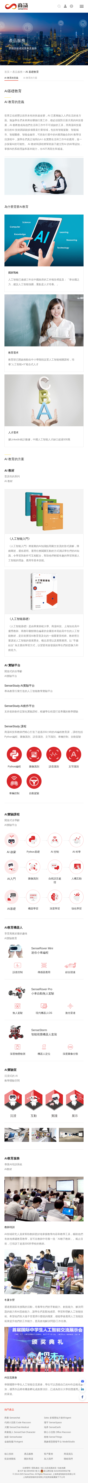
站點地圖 (61, 1468)
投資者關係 (10, 1458)
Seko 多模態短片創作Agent (57, 1417)
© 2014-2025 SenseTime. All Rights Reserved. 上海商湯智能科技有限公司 (44, 1474)
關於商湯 (28, 1458)
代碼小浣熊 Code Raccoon (17, 1422)
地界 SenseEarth (52, 1427)
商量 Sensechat (12, 1417)
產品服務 (17, 72)
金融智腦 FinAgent (13, 1441)
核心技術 (8, 1454)
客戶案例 (48, 1454)
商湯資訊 (68, 1454)
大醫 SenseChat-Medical (16, 1427)
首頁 (7, 72)
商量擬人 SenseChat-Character (19, 1432)
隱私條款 (35, 1468)
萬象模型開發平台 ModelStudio (59, 1441)
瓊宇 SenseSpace (53, 1422)
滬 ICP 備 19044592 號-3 (28, 1471)
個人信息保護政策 (48, 1468)
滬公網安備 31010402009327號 (55, 1471)
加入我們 (48, 1458)
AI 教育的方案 (30, 78)
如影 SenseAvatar (13, 1437)
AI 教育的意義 (11, 79)
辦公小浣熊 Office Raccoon (57, 1432)
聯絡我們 (68, 1458)
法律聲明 (26, 1468)
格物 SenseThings (53, 1437)
